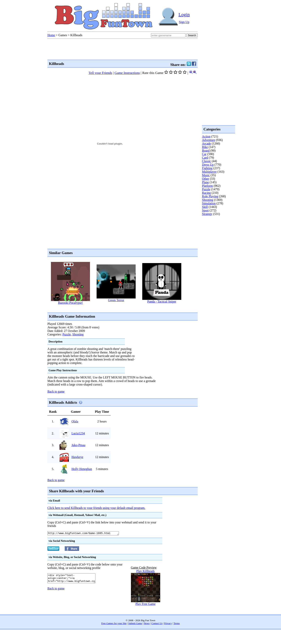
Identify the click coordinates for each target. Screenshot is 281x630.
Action (206, 136)
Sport (205, 210)
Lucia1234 (78, 433)
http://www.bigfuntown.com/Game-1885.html (87, 533)
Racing (206, 192)
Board (206, 150)
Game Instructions (127, 73)
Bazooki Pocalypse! (70, 302)
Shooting (78, 334)
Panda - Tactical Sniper (161, 301)
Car (204, 154)
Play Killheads (145, 571)
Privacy (168, 624)
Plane (205, 182)
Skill (205, 207)
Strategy (207, 214)
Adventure (208, 140)
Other (205, 178)
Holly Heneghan (81, 469)
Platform (207, 185)
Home (51, 35)
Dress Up (208, 164)
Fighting (207, 168)
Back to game (56, 391)
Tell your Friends (100, 73)
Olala (74, 421)
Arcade (206, 143)
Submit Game (135, 624)
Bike (205, 147)
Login (184, 14)
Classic (206, 161)
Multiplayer (209, 171)
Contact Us (156, 624)
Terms (176, 624)
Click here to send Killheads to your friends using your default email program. (96, 508)
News (146, 624)
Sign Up (184, 22)
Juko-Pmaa (78, 445)
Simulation (209, 203)
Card (205, 157)
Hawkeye (77, 457)
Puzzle (66, 334)
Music (206, 175)
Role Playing (210, 196)
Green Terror (116, 300)
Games (62, 35)
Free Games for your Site (113, 624)
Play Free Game (145, 604)
